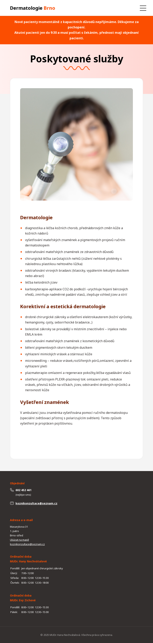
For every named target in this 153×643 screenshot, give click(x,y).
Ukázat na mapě (19, 540)
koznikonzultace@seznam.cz (36, 503)
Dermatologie (32, 8)
